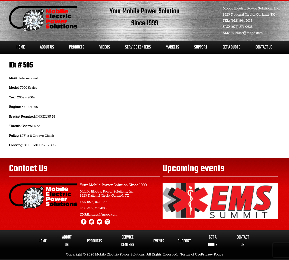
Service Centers (138, 47)
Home (20, 47)
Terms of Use (190, 255)
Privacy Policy (212, 255)
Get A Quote (231, 47)
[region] (220, 201)
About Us (47, 47)
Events (158, 241)
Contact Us (264, 47)
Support (200, 47)
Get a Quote (212, 241)
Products (76, 47)
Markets (172, 47)
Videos (104, 47)
